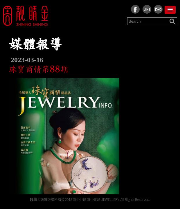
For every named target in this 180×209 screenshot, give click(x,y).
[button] (170, 10)
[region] (90, 111)
